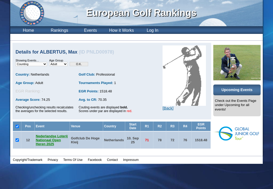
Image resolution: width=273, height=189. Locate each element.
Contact (112, 160)
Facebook (95, 160)
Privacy (53, 160)
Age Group (56, 60)
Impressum (131, 160)
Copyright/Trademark (27, 160)
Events (90, 30)
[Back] (168, 108)
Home (28, 30)
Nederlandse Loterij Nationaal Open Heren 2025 (52, 140)
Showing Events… (27, 60)
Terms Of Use (73, 160)
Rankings (59, 30)
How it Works (121, 30)
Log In (152, 30)
